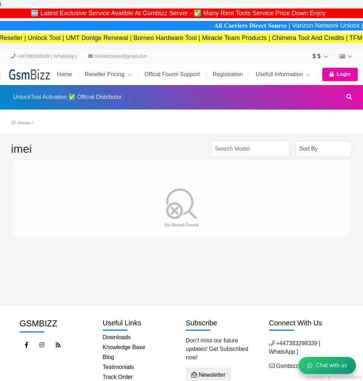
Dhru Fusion (347, 377)
